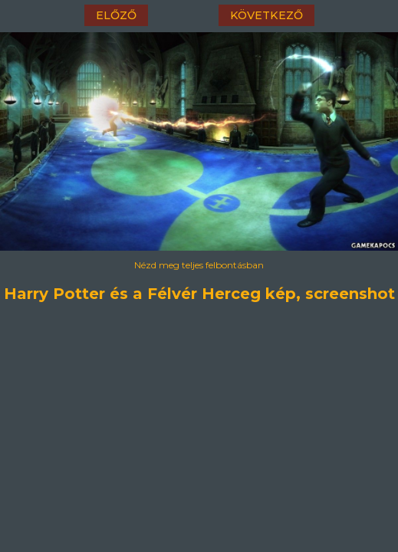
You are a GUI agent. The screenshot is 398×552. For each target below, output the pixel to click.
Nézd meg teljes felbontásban (199, 265)
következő (266, 15)
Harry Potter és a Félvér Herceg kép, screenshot (199, 293)
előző (116, 15)
